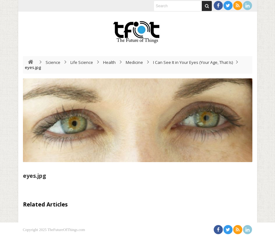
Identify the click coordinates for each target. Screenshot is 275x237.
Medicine (134, 62)
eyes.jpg (34, 175)
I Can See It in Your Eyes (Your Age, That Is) (193, 62)
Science (53, 62)
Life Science (81, 62)
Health (109, 62)
